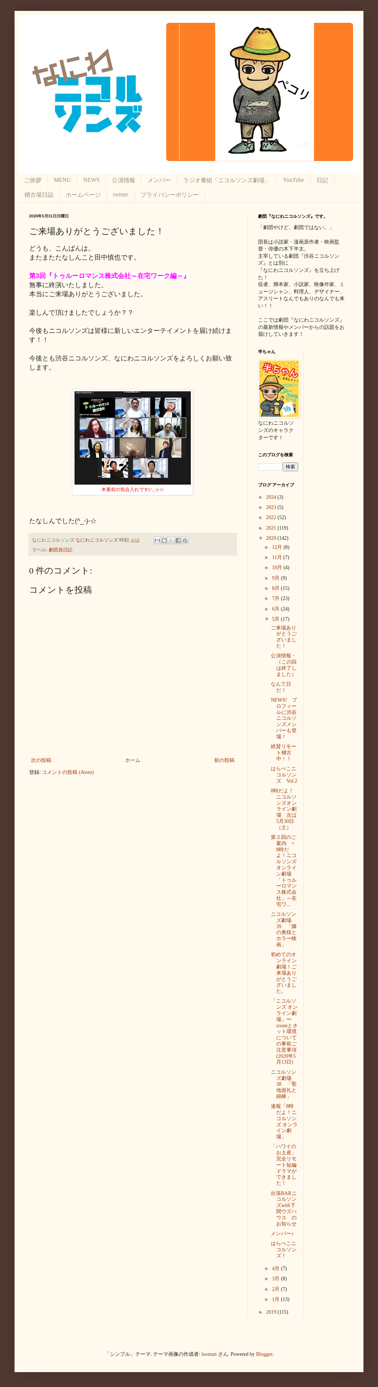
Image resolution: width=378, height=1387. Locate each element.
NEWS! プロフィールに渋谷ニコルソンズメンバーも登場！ (284, 718)
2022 (272, 517)
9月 (276, 578)
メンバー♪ (282, 1233)
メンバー (159, 180)
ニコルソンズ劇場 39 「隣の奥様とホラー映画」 (284, 929)
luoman (209, 1354)
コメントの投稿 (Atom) (68, 772)
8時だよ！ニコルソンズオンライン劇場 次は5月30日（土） (284, 809)
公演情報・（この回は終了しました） (284, 665)
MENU (62, 180)
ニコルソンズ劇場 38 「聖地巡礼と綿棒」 (284, 1084)
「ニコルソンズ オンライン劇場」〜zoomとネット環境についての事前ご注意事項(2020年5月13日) (284, 1031)
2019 (272, 1312)
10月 (278, 567)
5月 (276, 619)
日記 (322, 180)
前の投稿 (224, 760)
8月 (276, 588)
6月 (276, 609)
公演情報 (123, 180)
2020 (272, 538)
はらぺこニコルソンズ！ (284, 1250)
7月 (276, 598)
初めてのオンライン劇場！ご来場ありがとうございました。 (284, 973)
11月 (277, 557)
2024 (272, 497)
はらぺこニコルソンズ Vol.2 (284, 775)
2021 (272, 528)
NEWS (91, 180)
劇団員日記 (60, 549)
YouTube (293, 180)
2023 (272, 507)
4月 (276, 1268)
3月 (276, 1278)
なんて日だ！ (281, 687)
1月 (276, 1299)
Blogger (264, 1354)
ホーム (132, 760)
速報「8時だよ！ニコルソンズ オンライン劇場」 (284, 1121)
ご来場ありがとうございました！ (284, 637)
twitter (120, 194)
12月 (278, 547)
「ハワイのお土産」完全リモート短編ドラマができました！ (284, 1165)
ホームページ (83, 195)
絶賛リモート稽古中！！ (283, 753)
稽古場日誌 (38, 195)
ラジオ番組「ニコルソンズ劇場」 (226, 180)
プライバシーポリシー (170, 195)
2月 (276, 1289)
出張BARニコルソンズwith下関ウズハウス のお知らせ (284, 1209)
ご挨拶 (32, 180)
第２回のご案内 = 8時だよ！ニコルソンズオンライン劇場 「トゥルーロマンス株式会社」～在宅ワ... (285, 871)
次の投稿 (41, 760)
